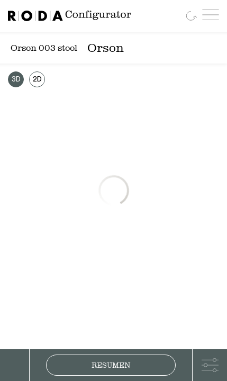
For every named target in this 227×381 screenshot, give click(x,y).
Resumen (111, 365)
